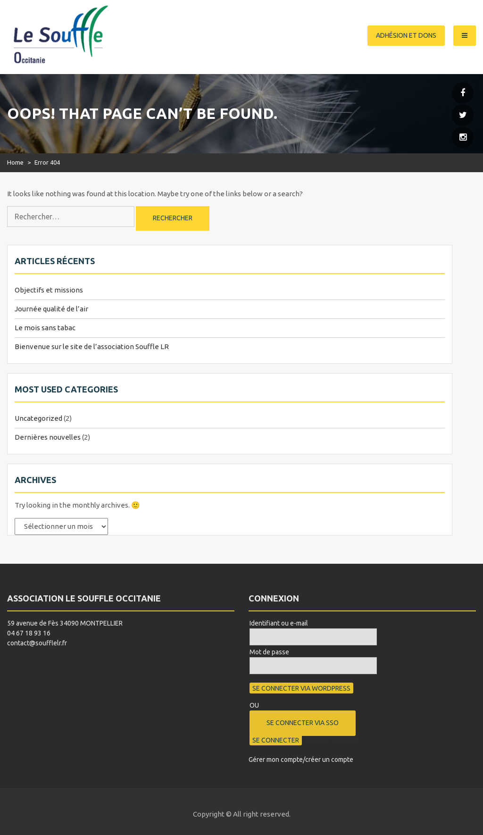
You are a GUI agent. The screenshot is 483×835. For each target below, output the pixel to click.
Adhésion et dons (406, 35)
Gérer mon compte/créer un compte (301, 759)
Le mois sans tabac (45, 328)
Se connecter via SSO (302, 722)
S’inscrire (345, 739)
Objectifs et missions (49, 290)
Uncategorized (38, 418)
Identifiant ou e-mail (279, 623)
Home (15, 162)
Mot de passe (269, 652)
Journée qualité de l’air (51, 309)
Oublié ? (317, 739)
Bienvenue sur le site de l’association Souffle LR (92, 346)
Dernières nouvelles (48, 437)
